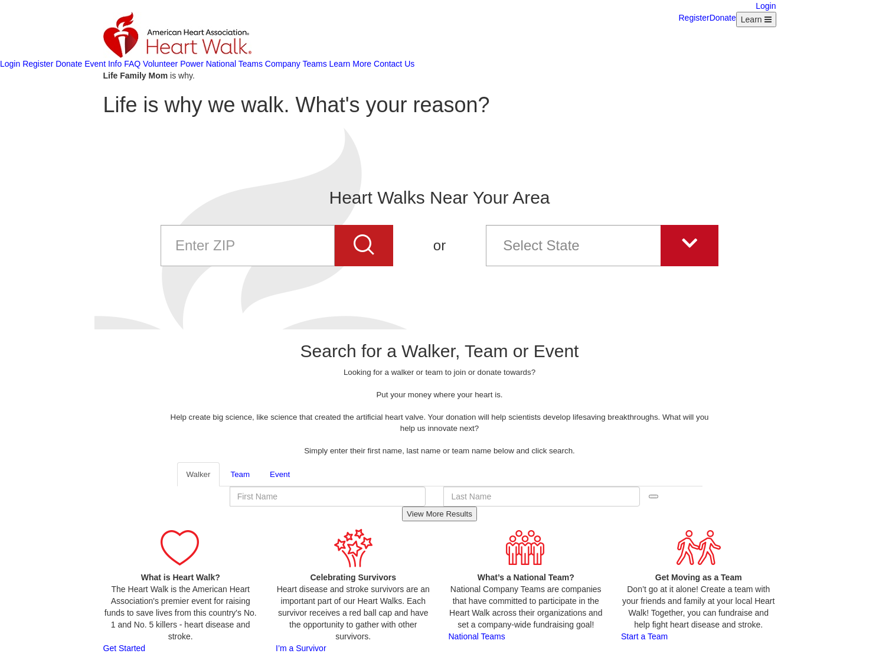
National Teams (234, 63)
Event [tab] (280, 474)
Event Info (103, 63)
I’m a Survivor (301, 648)
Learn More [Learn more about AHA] (350, 63)
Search (653, 496)
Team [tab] (240, 474)
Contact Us (394, 63)
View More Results (439, 513)
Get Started (124, 648)
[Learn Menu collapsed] (756, 19)
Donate (723, 17)
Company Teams (296, 63)
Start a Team (644, 636)
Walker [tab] (199, 474)
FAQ (132, 63)
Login (766, 6)
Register (694, 17)
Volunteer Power (173, 63)
